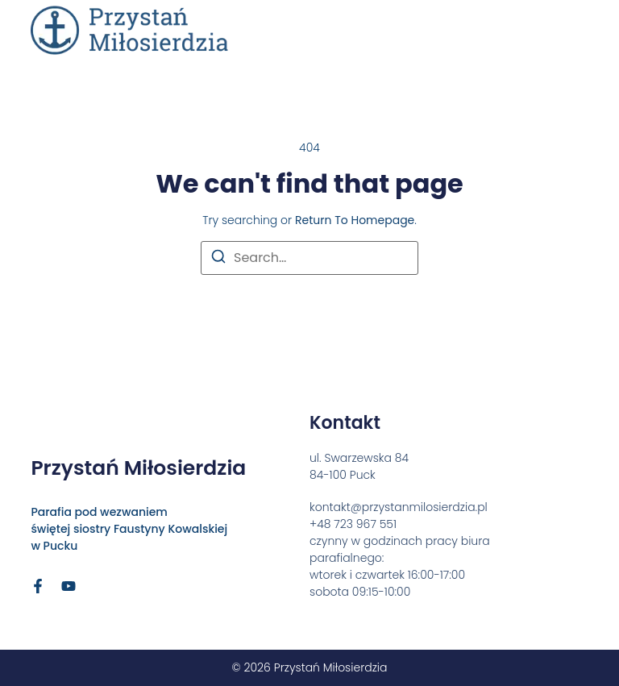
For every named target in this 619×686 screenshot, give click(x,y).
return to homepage (354, 220)
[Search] (218, 259)
